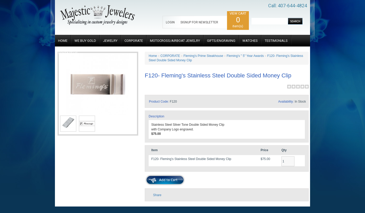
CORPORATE (133, 41)
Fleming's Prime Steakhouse (203, 56)
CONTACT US (68, 53)
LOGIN (170, 22)
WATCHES (250, 41)
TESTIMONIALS (276, 41)
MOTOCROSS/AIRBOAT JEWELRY (175, 41)
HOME (62, 41)
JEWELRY (110, 41)
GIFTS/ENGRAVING (221, 41)
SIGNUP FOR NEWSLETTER (199, 22)
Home (153, 56)
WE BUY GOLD (85, 41)
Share (157, 195)
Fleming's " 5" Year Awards (245, 56)
